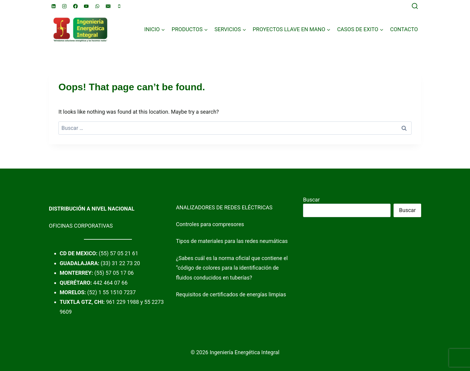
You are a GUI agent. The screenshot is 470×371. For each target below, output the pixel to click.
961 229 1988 (122, 302)
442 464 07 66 (110, 283)
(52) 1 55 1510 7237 (111, 292)
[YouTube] (86, 6)
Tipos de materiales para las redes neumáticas (232, 241)
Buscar (311, 199)
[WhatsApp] (97, 6)
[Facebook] (75, 6)
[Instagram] (64, 6)
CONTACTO (404, 29)
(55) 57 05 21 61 (118, 253)
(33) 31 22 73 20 (120, 263)
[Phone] (119, 6)
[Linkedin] (53, 6)
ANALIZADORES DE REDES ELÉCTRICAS (224, 207)
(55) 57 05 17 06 (114, 273)
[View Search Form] (415, 6)
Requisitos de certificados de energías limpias (231, 294)
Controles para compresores (210, 224)
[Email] (108, 6)
